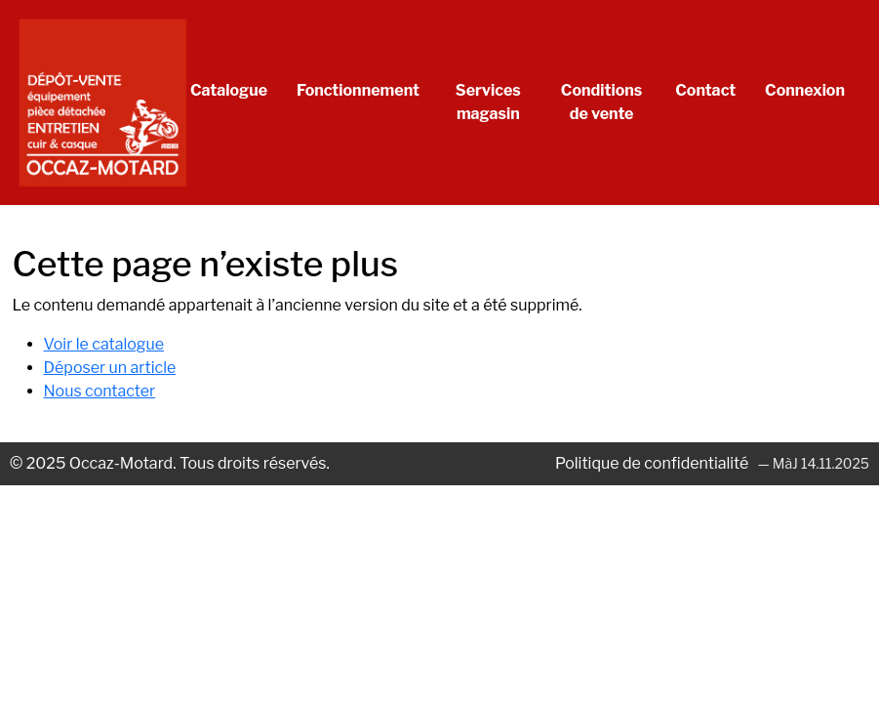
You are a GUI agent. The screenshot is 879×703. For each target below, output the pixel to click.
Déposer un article (110, 367)
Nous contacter (100, 391)
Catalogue (228, 90)
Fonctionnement (358, 90)
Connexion (805, 90)
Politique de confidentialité (653, 463)
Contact (705, 90)
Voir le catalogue (104, 344)
